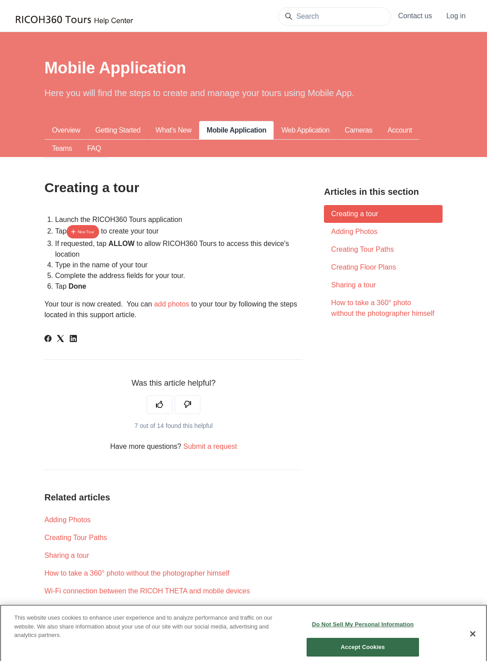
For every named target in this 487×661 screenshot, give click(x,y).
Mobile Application (236, 130)
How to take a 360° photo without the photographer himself (136, 573)
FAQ (94, 148)
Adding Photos (67, 520)
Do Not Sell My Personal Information (363, 628)
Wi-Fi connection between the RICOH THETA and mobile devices (147, 591)
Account (399, 130)
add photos (171, 304)
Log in (456, 16)
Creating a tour (354, 214)
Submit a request (210, 446)
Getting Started (117, 130)
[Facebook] (48, 339)
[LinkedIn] (73, 339)
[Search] (335, 16)
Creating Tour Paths (75, 537)
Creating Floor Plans (363, 267)
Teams (62, 148)
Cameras (358, 130)
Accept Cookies (363, 650)
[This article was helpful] (159, 404)
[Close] (473, 637)
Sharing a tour (66, 555)
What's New (174, 130)
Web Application (305, 130)
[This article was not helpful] (187, 404)
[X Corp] (60, 339)
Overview (66, 130)
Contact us (415, 16)
